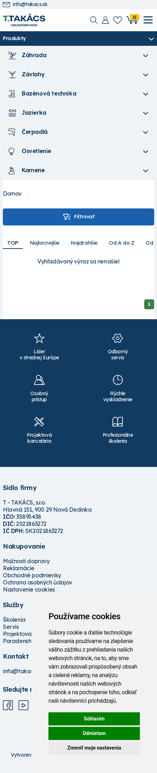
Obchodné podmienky (32, 575)
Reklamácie (19, 568)
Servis (11, 626)
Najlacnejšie (44, 242)
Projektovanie (21, 633)
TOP (13, 242)
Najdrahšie (84, 242)
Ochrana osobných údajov (37, 582)
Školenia (14, 619)
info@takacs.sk (25, 4)
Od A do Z (121, 242)
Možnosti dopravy (26, 561)
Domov (12, 193)
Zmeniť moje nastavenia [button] (94, 748)
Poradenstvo (20, 640)
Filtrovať (78, 217)
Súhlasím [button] (94, 719)
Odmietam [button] (94, 733)
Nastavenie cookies (29, 589)
